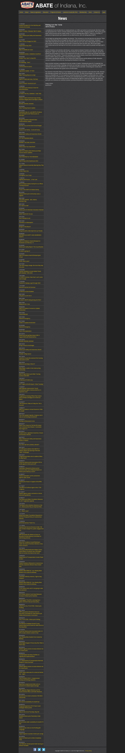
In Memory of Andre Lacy (26, 380)
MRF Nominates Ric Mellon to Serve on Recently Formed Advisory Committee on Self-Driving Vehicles (30, 536)
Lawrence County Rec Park (70, 12)
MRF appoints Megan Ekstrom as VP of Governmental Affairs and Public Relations (30, 690)
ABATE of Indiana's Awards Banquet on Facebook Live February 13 (29, 241)
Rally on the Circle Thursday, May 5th (29, 712)
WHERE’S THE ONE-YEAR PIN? (27, 142)
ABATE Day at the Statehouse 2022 (28, 161)
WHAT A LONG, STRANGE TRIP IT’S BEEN (30, 31)
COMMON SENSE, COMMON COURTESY (30, 54)
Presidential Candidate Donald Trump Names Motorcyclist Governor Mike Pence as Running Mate (31, 625)
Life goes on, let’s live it (25, 296)
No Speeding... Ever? (24, 62)
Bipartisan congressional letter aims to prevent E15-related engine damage (29, 685)
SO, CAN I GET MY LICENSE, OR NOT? (29, 444)
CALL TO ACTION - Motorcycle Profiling (29, 619)
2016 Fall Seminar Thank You (27, 523)
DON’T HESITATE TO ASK (26, 214)
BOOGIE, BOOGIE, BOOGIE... (26, 104)
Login (103, 12)
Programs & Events (55, 12)
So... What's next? (24, 511)
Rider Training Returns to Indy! (27, 75)
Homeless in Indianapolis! (26, 222)
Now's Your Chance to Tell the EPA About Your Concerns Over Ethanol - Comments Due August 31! (30, 427)
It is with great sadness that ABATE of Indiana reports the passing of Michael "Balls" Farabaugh (29, 450)
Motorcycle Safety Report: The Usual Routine (31, 247)
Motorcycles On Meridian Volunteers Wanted (31, 210)
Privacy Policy (88, 750)
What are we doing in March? (27, 364)
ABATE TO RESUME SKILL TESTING (28, 79)
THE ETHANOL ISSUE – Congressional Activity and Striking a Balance (29, 679)
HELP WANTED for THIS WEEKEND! (28, 157)
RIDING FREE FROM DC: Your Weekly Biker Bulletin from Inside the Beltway (30, 571)
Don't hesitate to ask (24, 218)
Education (45, 12)
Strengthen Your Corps (25, 175)
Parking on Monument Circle (27, 421)
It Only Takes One (24, 171)
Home (21, 12)
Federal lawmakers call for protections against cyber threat (29, 476)
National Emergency (24, 318)
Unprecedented (23, 314)
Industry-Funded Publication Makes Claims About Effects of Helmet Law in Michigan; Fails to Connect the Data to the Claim (30, 551)
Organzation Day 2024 (25, 45)
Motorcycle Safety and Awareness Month (30, 134)
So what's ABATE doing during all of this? (30, 300)
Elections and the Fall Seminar (27, 287)
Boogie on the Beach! (25, 226)
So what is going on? (24, 251)
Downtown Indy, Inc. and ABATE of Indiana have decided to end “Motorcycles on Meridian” (30, 113)
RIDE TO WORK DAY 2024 (26, 50)
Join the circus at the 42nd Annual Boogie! (30, 125)
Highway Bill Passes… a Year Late (28, 179)
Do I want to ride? (24, 205)
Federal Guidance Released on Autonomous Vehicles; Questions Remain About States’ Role (31, 564)
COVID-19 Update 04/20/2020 (27, 322)
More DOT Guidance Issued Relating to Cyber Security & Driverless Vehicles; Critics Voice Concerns (31, 543)
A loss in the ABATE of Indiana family (29, 189)
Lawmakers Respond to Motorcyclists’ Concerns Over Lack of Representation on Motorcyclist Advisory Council (30, 469)
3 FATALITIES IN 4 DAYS (25, 66)
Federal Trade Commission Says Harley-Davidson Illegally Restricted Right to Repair (31, 98)
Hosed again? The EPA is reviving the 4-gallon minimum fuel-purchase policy (29, 601)
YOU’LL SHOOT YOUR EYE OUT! (27, 83)
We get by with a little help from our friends (30, 231)
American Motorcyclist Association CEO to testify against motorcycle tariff (30, 463)
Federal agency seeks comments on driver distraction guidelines (30, 494)
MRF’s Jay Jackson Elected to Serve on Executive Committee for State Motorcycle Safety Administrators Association (30, 613)
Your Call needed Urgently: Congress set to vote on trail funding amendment (30, 416)
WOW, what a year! (24, 261)
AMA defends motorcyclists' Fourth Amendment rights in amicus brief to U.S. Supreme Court (30, 390)
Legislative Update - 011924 (26, 71)
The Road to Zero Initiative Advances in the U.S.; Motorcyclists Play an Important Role (30, 506)
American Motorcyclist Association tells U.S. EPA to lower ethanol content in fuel (31, 632)
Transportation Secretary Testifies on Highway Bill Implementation (29, 655)
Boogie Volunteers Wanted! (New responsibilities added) (28, 120)
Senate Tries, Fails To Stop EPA (27, 58)
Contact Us (97, 12)
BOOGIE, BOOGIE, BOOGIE (26, 341)
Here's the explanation (25, 331)
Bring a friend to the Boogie (26, 345)
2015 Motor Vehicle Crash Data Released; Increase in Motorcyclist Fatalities (30, 595)
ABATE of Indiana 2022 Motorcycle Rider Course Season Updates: (30, 151)
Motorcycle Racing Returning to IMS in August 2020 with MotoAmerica (29, 336)
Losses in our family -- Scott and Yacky (29, 130)
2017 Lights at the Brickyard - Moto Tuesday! (31, 384)
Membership (83, 12)
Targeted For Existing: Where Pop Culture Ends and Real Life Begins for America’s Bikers (30, 397)
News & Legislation (35, 12)
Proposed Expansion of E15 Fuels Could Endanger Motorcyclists (29, 706)
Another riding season (25, 354)
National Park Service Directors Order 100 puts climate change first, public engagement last (31, 528)
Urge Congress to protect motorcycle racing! (31, 734)
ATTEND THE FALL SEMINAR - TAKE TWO (30, 93)
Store (90, 12)
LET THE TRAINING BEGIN (26, 138)
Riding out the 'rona (24, 304)
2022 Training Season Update (27, 108)
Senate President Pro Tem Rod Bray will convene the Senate (30, 26)
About (26, 12)
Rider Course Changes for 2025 (27, 41)
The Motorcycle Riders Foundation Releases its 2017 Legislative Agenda (31, 500)
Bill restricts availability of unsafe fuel (29, 702)
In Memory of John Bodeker (26, 291)
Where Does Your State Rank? (27, 146)
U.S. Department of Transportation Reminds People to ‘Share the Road (31, 661)
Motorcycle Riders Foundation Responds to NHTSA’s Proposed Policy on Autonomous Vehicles (30, 516)
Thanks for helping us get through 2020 (29, 283)
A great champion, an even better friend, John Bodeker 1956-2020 (30, 272)
